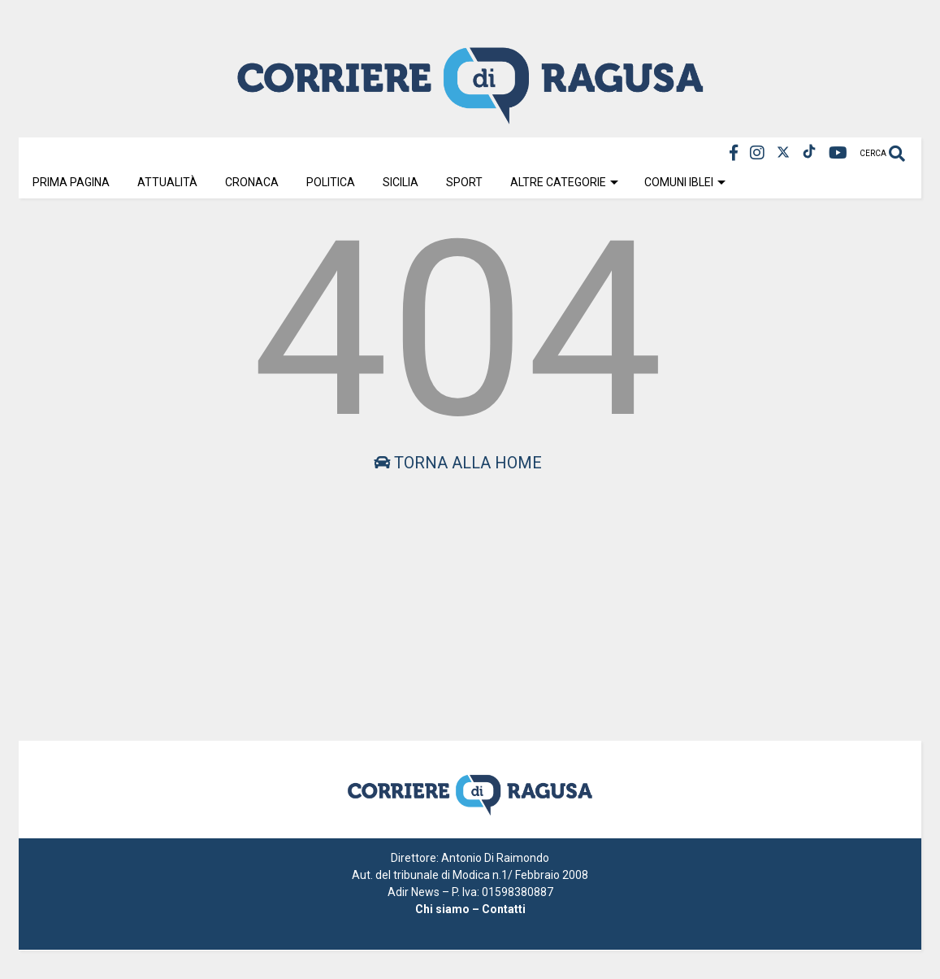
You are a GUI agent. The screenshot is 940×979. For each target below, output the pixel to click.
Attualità (167, 182)
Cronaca (252, 182)
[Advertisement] (458, 594)
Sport (464, 182)
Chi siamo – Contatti (470, 909)
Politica (330, 182)
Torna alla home (458, 462)
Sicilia (400, 182)
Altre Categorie (564, 182)
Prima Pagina (71, 182)
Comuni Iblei (685, 182)
